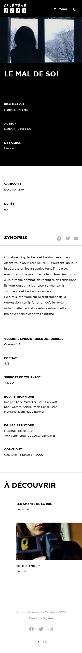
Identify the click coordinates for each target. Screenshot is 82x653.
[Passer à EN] (45, 641)
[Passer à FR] (37, 641)
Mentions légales (41, 618)
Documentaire (14, 189)
